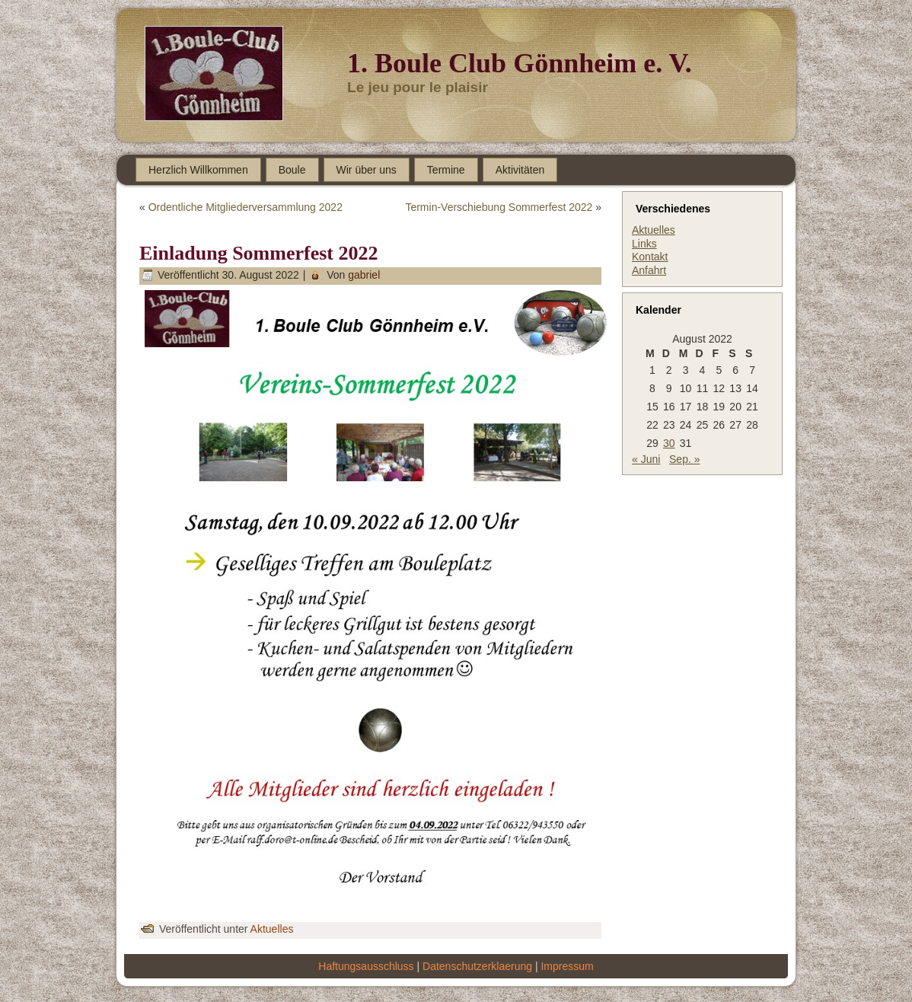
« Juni (646, 459)
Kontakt (650, 256)
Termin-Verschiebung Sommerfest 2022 (498, 207)
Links (644, 244)
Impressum (567, 966)
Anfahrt (649, 270)
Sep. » (684, 459)
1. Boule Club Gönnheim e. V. (519, 63)
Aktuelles (272, 929)
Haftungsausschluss (365, 966)
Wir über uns (366, 170)
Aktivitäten (520, 170)
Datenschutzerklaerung (477, 966)
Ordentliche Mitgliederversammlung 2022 (245, 207)
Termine (446, 170)
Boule (292, 170)
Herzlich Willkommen (198, 170)
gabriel (364, 275)
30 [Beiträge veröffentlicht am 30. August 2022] (669, 443)
